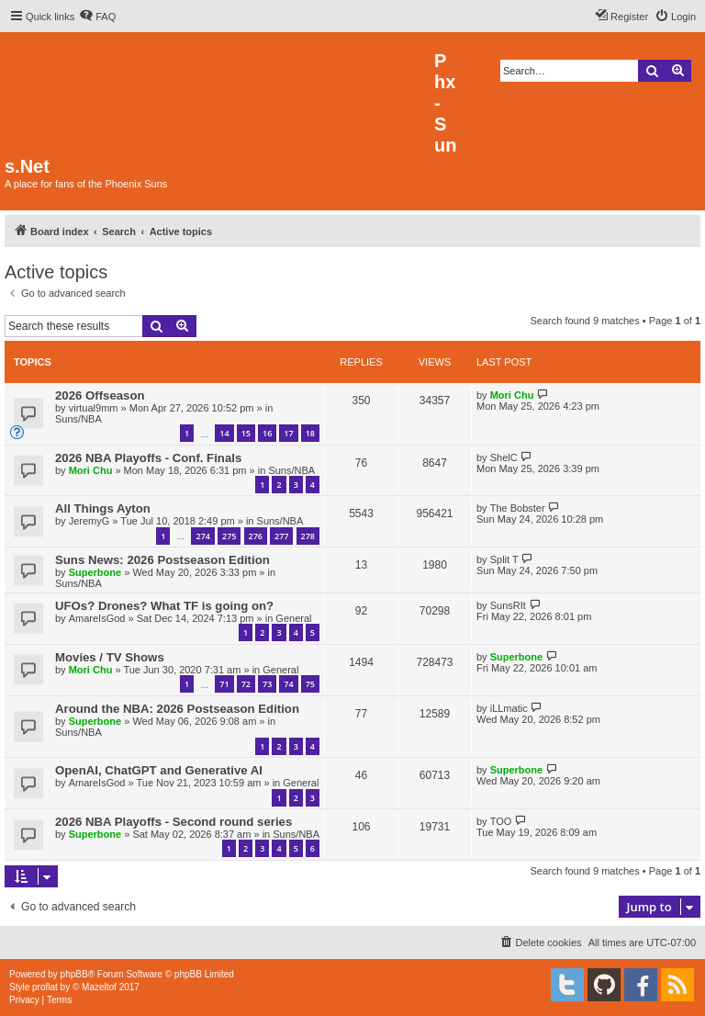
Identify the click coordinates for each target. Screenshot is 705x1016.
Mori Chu (512, 395)
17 (288, 433)
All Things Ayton (103, 508)
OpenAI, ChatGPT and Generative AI (159, 770)
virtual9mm (93, 407)
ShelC (504, 457)
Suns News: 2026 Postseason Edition (162, 560)
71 (224, 684)
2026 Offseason (100, 395)
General (293, 618)
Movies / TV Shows (109, 657)
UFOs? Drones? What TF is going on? (164, 606)
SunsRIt (508, 605)
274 (202, 536)
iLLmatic (509, 708)
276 (256, 536)
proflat (45, 987)
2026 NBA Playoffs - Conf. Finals (148, 458)
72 (246, 684)
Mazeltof (99, 987)
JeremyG (89, 520)
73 (267, 684)
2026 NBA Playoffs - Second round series (173, 822)
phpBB (74, 974)
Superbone (95, 572)
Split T (504, 559)
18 (310, 433)
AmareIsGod (97, 618)
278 (308, 536)
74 (288, 684)
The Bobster (517, 508)
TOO (501, 821)
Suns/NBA (78, 418)
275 (229, 536)
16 (267, 433)
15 (246, 433)
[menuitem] (97, 17)
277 (281, 536)
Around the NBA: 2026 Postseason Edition (177, 709)
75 (310, 684)
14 (224, 433)
